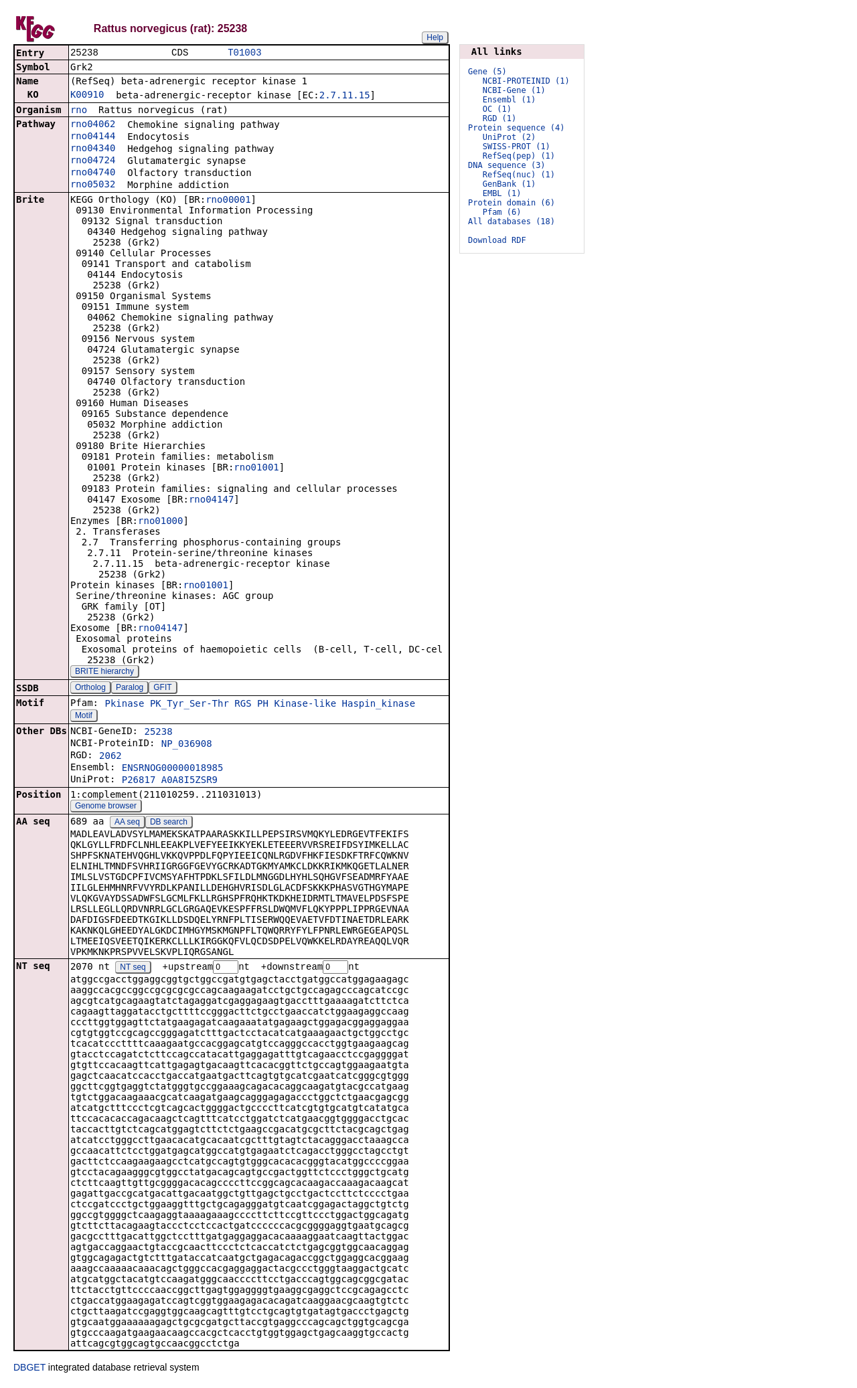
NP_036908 (186, 745)
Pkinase (124, 704)
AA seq (127, 823)
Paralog (129, 688)
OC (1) (497, 109)
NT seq (132, 969)
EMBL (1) (502, 193)
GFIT (162, 688)
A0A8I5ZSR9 (189, 781)
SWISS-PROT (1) (516, 146)
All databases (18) (511, 221)
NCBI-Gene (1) (514, 90)
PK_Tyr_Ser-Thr (189, 704)
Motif (83, 716)
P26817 (139, 781)
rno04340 (92, 149)
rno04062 (92, 125)
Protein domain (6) (511, 202)
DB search (168, 823)
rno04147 (211, 500)
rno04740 (92, 173)
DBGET (29, 1369)
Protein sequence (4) (516, 128)
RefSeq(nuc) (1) (519, 174)
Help (434, 37)
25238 (158, 732)
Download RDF (497, 240)
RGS (242, 704)
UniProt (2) (509, 137)
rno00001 (228, 200)
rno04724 (92, 161)
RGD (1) (500, 118)
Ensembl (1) (509, 99)
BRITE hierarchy (104, 672)
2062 (110, 757)
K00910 (87, 95)
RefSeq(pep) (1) (519, 156)
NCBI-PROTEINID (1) (526, 81)
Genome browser (106, 807)
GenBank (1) (509, 184)
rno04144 (92, 137)
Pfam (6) (502, 212)
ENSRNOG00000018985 (173, 769)
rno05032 (92, 185)
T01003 (244, 53)
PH (262, 704)
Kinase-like (305, 704)
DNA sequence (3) (507, 165)
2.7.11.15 (344, 96)
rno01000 (160, 522)
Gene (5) (487, 71)
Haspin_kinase (379, 704)
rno (78, 111)
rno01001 (256, 468)
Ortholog (90, 688)
